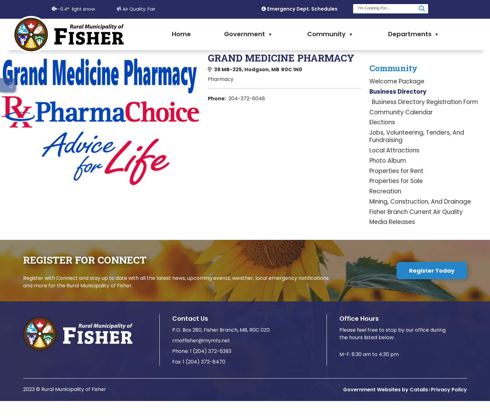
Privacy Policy (449, 404)
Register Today (431, 286)
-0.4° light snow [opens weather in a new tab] (76, 9)
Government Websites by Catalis (385, 404)
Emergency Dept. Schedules (302, 9)
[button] (422, 9)
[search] (387, 8)
